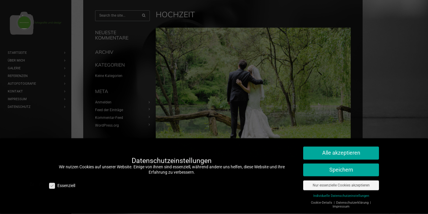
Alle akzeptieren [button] (341, 150)
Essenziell (62, 182)
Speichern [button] (341, 167)
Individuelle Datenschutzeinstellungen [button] (341, 193)
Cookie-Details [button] (322, 200)
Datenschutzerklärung (352, 200)
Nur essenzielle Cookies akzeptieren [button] (341, 182)
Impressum (341, 203)
